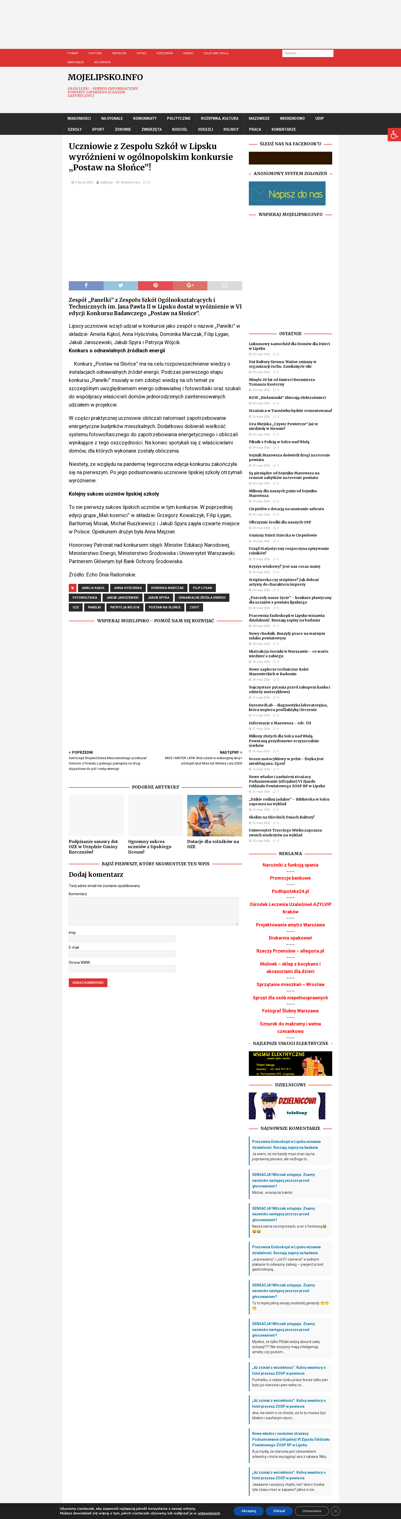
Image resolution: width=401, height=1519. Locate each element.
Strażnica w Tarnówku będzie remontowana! (290, 410)
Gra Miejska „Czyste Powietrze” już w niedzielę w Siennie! (283, 426)
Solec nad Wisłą (216, 53)
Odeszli (205, 129)
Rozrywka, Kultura (219, 118)
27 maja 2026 (261, 697)
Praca (255, 129)
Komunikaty (145, 118)
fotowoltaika (85, 597)
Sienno (188, 53)
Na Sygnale (112, 118)
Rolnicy (231, 129)
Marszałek (76, 62)
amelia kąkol (93, 588)
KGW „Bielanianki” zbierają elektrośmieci (287, 397)
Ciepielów (119, 53)
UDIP (319, 118)
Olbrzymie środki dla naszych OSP (280, 522)
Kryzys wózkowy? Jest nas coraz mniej (284, 566)
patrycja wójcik (125, 607)
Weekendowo (292, 118)
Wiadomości (79, 118)
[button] (394, 134)
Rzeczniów (165, 53)
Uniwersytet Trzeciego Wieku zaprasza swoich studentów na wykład (285, 832)
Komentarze (284, 129)
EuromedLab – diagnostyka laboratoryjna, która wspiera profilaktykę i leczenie (288, 707)
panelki (94, 607)
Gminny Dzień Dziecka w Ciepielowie (283, 535)
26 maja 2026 (261, 751)
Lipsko (142, 53)
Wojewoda (102, 62)
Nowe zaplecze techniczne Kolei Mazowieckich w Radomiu (278, 671)
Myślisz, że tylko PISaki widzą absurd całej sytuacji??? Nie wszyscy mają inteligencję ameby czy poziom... (286, 1347)
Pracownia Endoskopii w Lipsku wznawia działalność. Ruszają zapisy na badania (287, 617)
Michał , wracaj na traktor (272, 1192)
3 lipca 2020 (84, 182)
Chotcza (95, 53)
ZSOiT (194, 607)
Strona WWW (79, 962)
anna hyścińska (128, 588)
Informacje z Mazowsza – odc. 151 (280, 723)
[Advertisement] (215, 29)
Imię (72, 933)
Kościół (179, 129)
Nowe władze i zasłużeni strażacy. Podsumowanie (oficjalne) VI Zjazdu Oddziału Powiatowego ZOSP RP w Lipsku (287, 781)
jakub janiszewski (122, 597)
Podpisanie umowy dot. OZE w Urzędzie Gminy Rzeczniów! (94, 847)
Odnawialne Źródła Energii (202, 597)
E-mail (74, 947)
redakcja (106, 182)
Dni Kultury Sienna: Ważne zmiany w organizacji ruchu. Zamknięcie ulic (282, 364)
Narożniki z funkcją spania (290, 865)
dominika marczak (167, 588)
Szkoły (75, 129)
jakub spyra (158, 597)
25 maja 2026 (261, 769)
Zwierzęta (151, 129)
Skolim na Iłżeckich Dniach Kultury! (281, 817)
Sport (98, 129)
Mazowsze (259, 118)
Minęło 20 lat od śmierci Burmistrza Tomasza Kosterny (282, 382)
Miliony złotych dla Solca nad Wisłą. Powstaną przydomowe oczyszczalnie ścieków (284, 741)
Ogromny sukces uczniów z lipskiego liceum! (149, 847)
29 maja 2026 (261, 354)
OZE (76, 607)
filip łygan (202, 588)
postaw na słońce (165, 607)
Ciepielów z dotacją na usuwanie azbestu (286, 509)
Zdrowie (123, 129)
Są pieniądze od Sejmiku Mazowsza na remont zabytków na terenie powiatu (284, 475)
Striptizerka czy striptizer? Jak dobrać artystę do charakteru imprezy (284, 582)
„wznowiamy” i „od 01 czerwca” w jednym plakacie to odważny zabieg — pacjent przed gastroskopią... (287, 1264)
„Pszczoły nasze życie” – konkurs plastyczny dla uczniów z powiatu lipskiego (290, 600)
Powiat (73, 53)
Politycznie (179, 118)
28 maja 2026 (261, 608)
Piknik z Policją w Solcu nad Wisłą (279, 442)
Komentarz (78, 894)
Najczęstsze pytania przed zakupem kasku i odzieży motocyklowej (289, 689)
